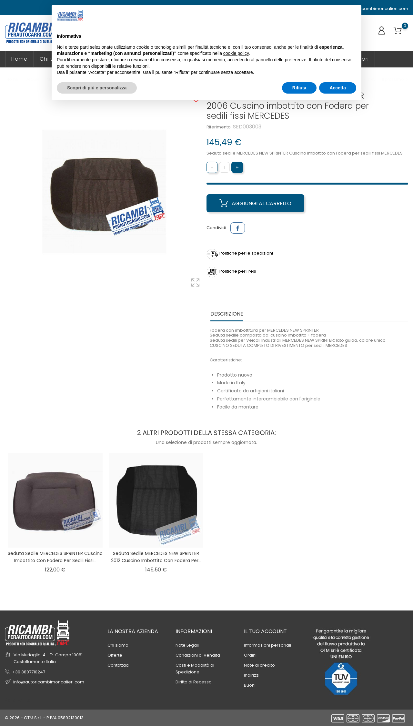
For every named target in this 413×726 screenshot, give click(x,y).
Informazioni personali (267, 645)
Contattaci (118, 665)
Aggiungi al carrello (255, 203)
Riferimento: (219, 127)
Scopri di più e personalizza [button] (96, 87)
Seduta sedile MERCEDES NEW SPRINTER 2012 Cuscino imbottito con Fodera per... (156, 557)
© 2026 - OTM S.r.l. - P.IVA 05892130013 (44, 718)
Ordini (250, 655)
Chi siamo (117, 645)
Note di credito (259, 665)
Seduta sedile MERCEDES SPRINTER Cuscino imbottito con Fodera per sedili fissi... (55, 557)
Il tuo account (265, 631)
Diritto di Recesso (194, 682)
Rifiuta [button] (299, 87)
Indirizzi (251, 675)
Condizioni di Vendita (198, 655)
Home (19, 59)
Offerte (114, 655)
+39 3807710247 (28, 672)
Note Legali (187, 645)
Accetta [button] (337, 87)
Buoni (250, 685)
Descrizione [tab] (226, 314)
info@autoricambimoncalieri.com (369, 8)
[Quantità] (224, 167)
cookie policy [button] (236, 53)
